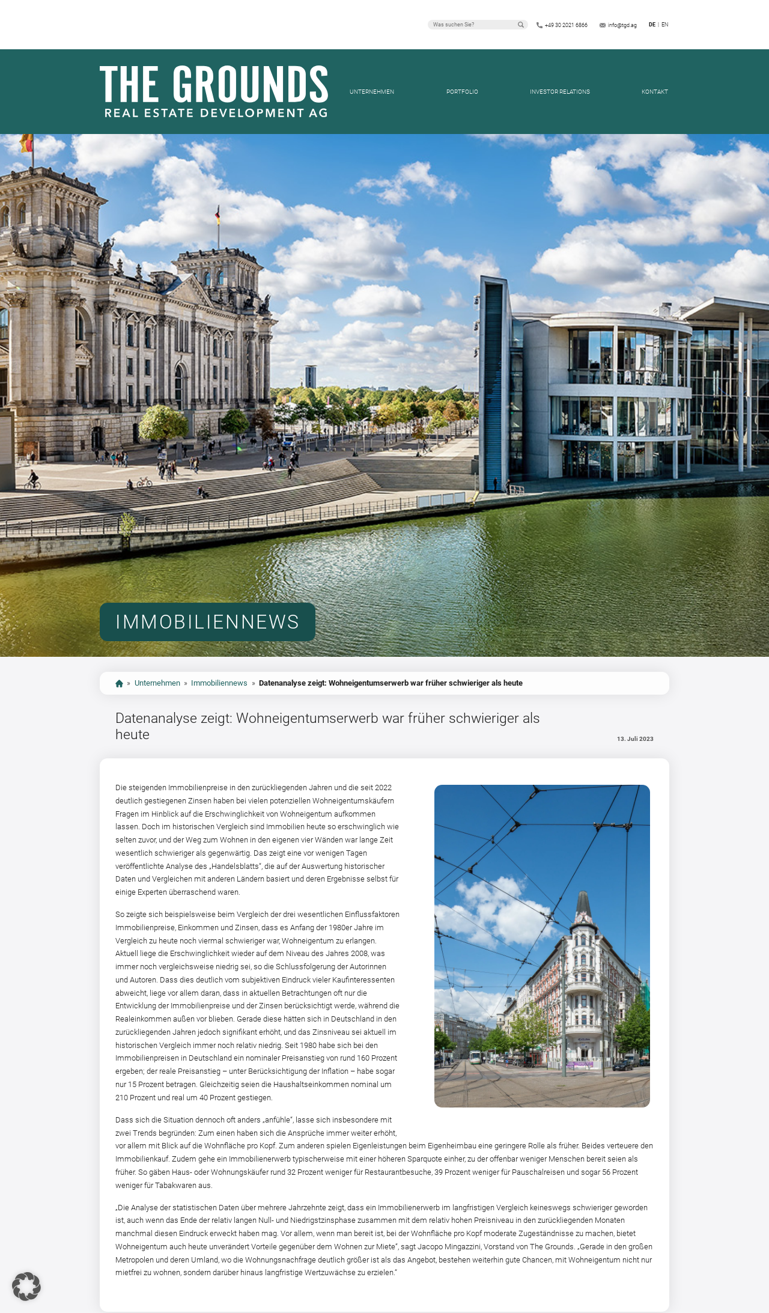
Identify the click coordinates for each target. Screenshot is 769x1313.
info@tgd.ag (622, 25)
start (119, 683)
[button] (26, 1286)
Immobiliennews (219, 682)
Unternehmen (372, 92)
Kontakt (655, 92)
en (664, 25)
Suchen (521, 25)
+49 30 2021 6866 (566, 25)
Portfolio (462, 92)
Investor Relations (560, 92)
